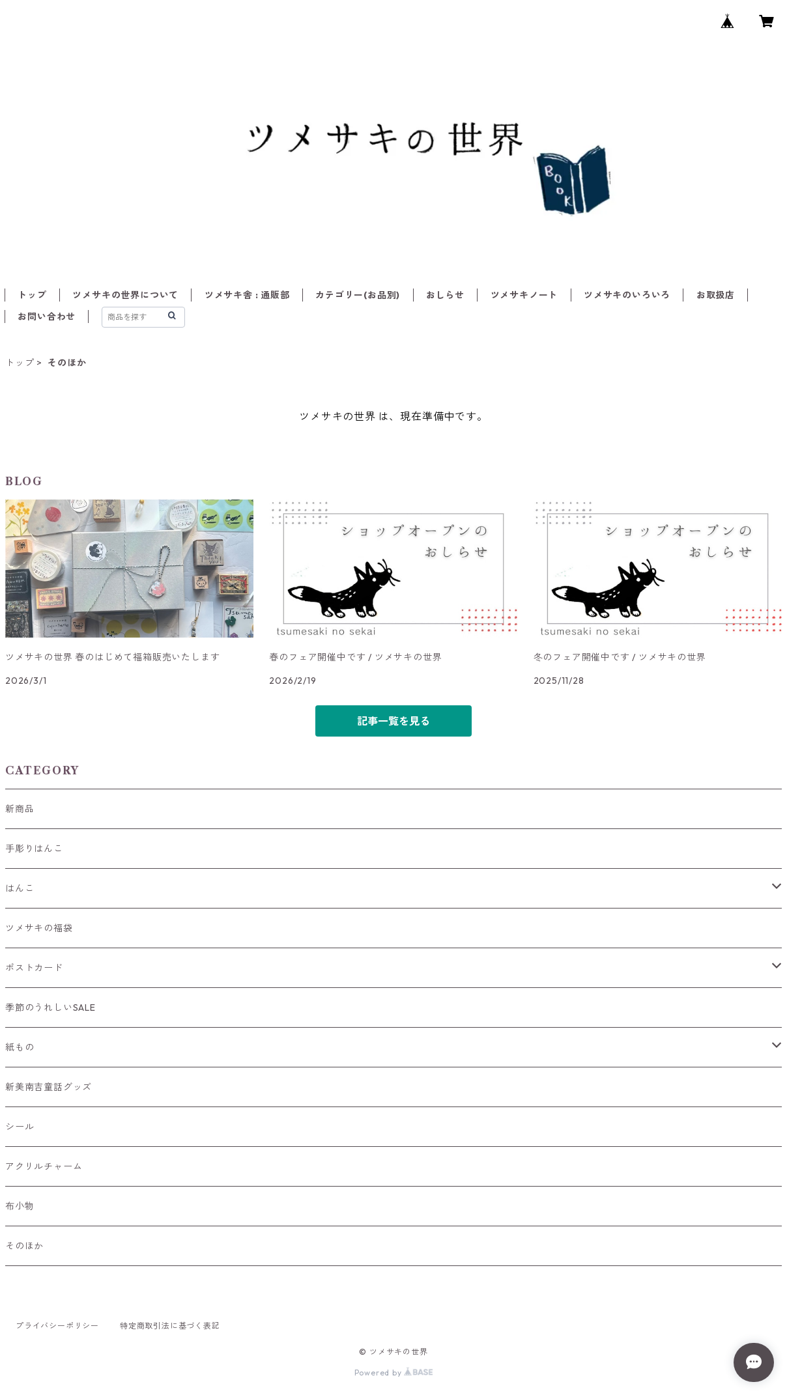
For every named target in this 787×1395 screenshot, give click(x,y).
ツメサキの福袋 (39, 928)
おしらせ (445, 295)
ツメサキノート (524, 295)
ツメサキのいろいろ (627, 295)
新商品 (19, 809)
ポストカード (34, 968)
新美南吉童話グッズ (48, 1087)
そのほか (24, 1246)
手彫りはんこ (34, 848)
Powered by (393, 1372)
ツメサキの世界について (125, 295)
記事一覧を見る (393, 720)
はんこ (19, 888)
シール (19, 1127)
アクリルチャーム (43, 1166)
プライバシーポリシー (57, 1326)
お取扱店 (715, 295)
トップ (32, 295)
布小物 (19, 1206)
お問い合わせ (47, 316)
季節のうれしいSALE (50, 1007)
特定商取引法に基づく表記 (170, 1326)
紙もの (19, 1047)
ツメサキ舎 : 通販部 (247, 295)
